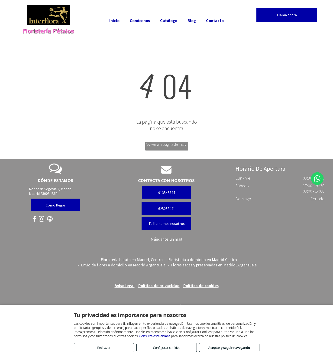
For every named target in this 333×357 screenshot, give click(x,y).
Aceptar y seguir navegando (229, 347)
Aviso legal (125, 285)
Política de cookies (201, 285)
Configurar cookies (166, 347)
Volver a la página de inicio (166, 144)
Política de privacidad (159, 285)
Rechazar (103, 347)
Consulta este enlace (154, 336)
